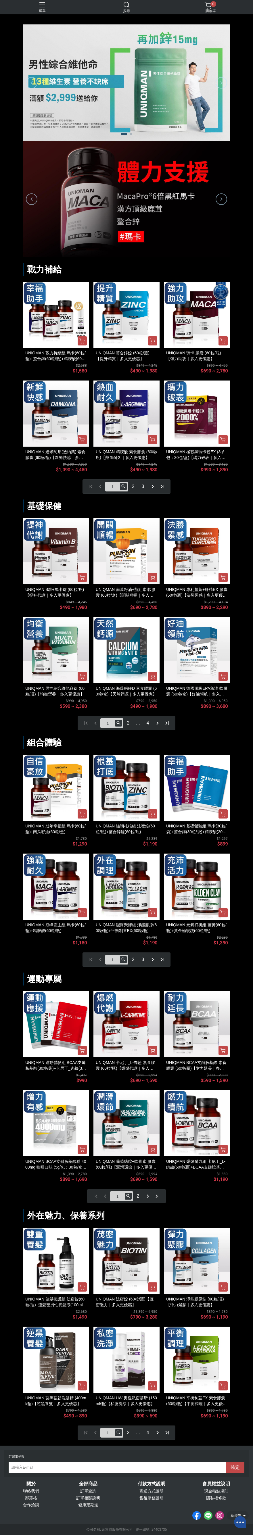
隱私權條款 (216, 1498)
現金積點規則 (216, 1491)
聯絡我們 (31, 1491)
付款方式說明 (151, 1484)
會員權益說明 (216, 1484)
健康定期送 (88, 1505)
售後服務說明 (151, 1498)
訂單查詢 (88, 1491)
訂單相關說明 (88, 1498)
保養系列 (87, 1215)
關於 (31, 1484)
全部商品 (88, 1484)
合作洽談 (31, 1505)
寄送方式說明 (151, 1491)
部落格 (31, 1498)
